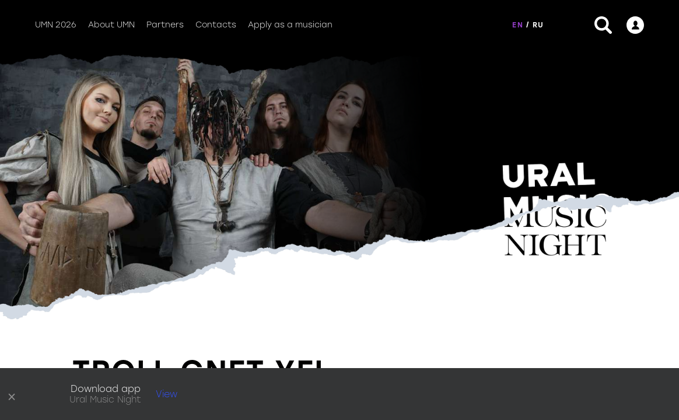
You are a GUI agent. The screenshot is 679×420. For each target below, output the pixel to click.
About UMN (111, 25)
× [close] (12, 394)
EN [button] (517, 25)
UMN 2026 (55, 25)
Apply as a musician (290, 25)
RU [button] (538, 25)
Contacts (215, 25)
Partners (165, 25)
